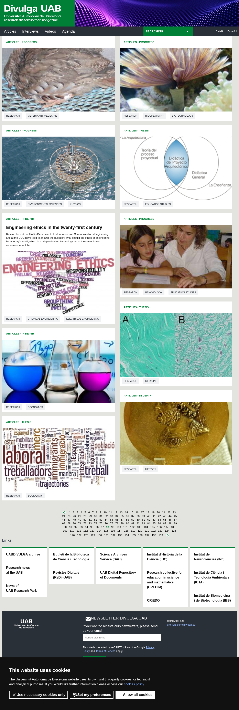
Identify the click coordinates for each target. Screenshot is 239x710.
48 (74, 519)
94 (86, 527)
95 (91, 527)
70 (74, 523)
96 (97, 527)
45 (175, 516)
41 (154, 516)
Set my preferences (91, 694)
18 (147, 512)
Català (219, 31)
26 (74, 516)
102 (132, 527)
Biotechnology (182, 115)
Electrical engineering (82, 318)
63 (154, 519)
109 (65, 530)
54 (106, 519)
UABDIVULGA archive (23, 554)
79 (122, 523)
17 (142, 512)
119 (133, 530)
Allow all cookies (135, 694)
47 (68, 519)
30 (95, 516)
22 (168, 512)
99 (112, 527)
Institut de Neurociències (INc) (209, 557)
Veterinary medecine (42, 115)
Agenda (68, 31)
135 (133, 535)
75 (100, 523)
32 (106, 516)
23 (174, 512)
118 (126, 530)
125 (174, 530)
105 (152, 527)
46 (63, 519)
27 (79, 516)
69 (68, 523)
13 (121, 512)
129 (93, 535)
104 (146, 527)
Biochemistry (154, 115)
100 (119, 527)
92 (75, 527)
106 (159, 527)
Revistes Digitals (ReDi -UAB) (66, 575)
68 (63, 523)
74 (95, 523)
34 (116, 516)
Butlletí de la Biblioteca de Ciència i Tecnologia (71, 557)
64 (159, 519)
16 (136, 512)
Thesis (26, 422)
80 (127, 523)
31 (100, 516)
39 (143, 516)
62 (148, 519)
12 (115, 512)
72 (85, 523)
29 (90, 516)
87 (164, 523)
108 (173, 527)
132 (113, 535)
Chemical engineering (43, 318)
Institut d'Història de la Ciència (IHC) (164, 557)
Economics (35, 407)
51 (90, 519)
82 (138, 523)
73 (90, 523)
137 (147, 535)
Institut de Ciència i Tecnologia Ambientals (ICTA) (211, 577)
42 (159, 516)
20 (158, 512)
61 (143, 519)
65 (164, 519)
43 (164, 516)
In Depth (28, 218)
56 (116, 519)
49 (79, 519)
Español (232, 31)
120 (140, 530)
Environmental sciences (45, 204)
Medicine (151, 381)
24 (63, 516)
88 (170, 523)
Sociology (35, 495)
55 (111, 519)
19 (153, 512)
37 (132, 516)
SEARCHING (154, 31)
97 (102, 527)
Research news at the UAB (18, 570)
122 (153, 530)
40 (148, 516)
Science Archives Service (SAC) (113, 557)
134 (126, 535)
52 (95, 519)
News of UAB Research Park (21, 588)
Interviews (30, 31)
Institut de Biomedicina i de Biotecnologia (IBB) (212, 598)
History (150, 469)
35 (122, 516)
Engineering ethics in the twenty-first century (54, 227)
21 (163, 512)
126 (72, 535)
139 (161, 535)
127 (79, 535)
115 (106, 530)
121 (146, 530)
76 (106, 523)
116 (112, 530)
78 (116, 523)
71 (79, 523)
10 (105, 512)
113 (92, 530)
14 (126, 512)
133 (120, 535)
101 (125, 527)
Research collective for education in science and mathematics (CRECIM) (165, 580)
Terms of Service (105, 651)
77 (111, 523)
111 (79, 530)
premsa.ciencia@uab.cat (181, 624)
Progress (29, 42)
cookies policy (134, 684)
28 (85, 516)
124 (167, 530)
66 (170, 519)
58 (127, 519)
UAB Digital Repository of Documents (118, 575)
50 (85, 519)
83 (143, 523)
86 (159, 523)
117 (119, 530)
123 (160, 530)
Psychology (153, 292)
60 (138, 519)
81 (132, 523)
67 (175, 519)
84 (148, 523)
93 (81, 527)
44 (170, 516)
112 (85, 530)
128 (86, 535)
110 (72, 530)
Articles (10, 31)
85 (154, 523)
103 (139, 527)
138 (154, 535)
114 (99, 530)
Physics (75, 204)
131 (106, 535)
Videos (50, 31)
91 (70, 527)
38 (138, 516)
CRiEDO (153, 600)
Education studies (158, 204)
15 (131, 512)
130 (99, 535)
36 (127, 516)
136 (140, 535)
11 (110, 512)
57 (122, 519)
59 (132, 519)
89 (175, 523)
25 (68, 516)
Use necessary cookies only (38, 694)
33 (111, 516)
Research (13, 115)
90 (65, 527)
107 (166, 527)
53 (100, 519)
